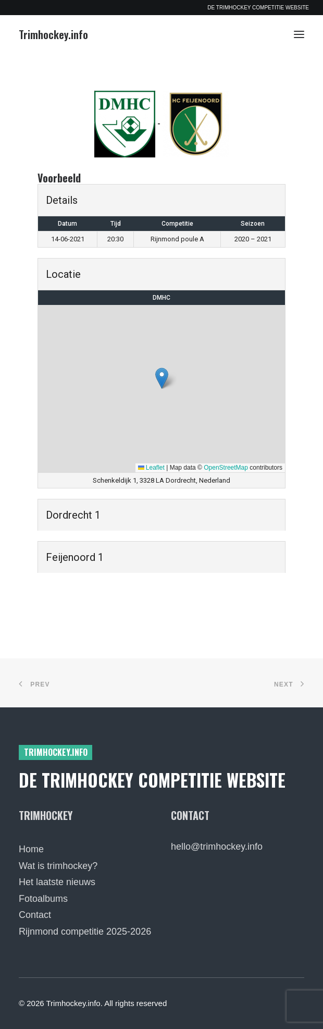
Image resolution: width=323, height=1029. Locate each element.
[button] (299, 34)
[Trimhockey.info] (53, 34)
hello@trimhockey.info (217, 846)
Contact (35, 915)
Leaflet (151, 467)
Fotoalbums (43, 898)
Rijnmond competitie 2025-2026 (85, 931)
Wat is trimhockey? (58, 866)
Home (31, 849)
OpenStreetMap (226, 467)
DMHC (161, 297)
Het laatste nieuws (57, 882)
